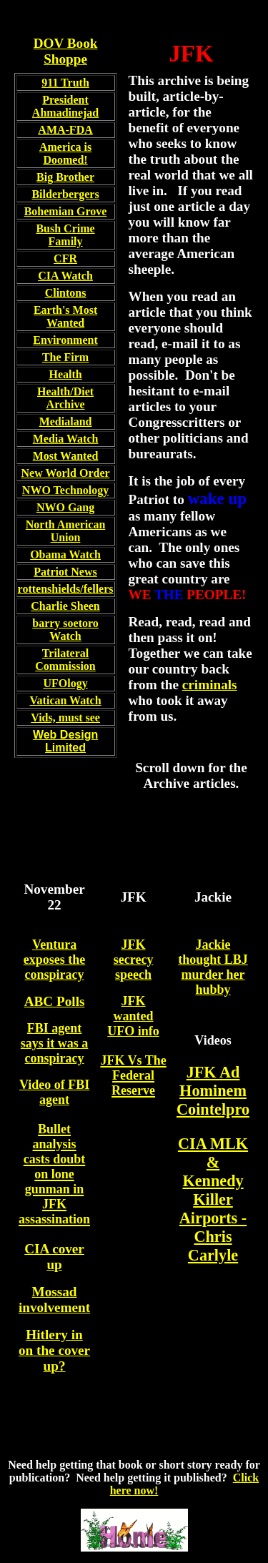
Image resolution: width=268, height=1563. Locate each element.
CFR (65, 258)
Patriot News (65, 572)
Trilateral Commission (65, 659)
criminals (209, 684)
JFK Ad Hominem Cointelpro (213, 1090)
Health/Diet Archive (65, 397)
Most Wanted (66, 456)
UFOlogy (65, 683)
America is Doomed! (65, 153)
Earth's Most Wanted (65, 316)
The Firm (65, 357)
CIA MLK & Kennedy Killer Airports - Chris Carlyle (213, 1199)
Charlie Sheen (65, 606)
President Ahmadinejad (65, 106)
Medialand (65, 421)
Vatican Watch (65, 700)
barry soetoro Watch (65, 629)
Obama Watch (65, 554)
